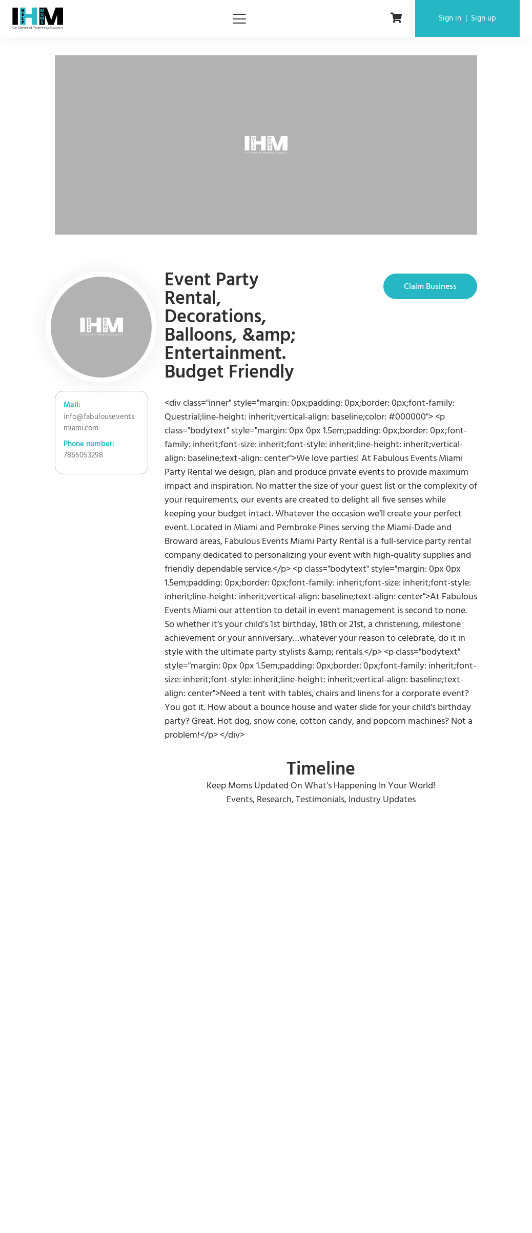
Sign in (450, 18)
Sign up (483, 18)
